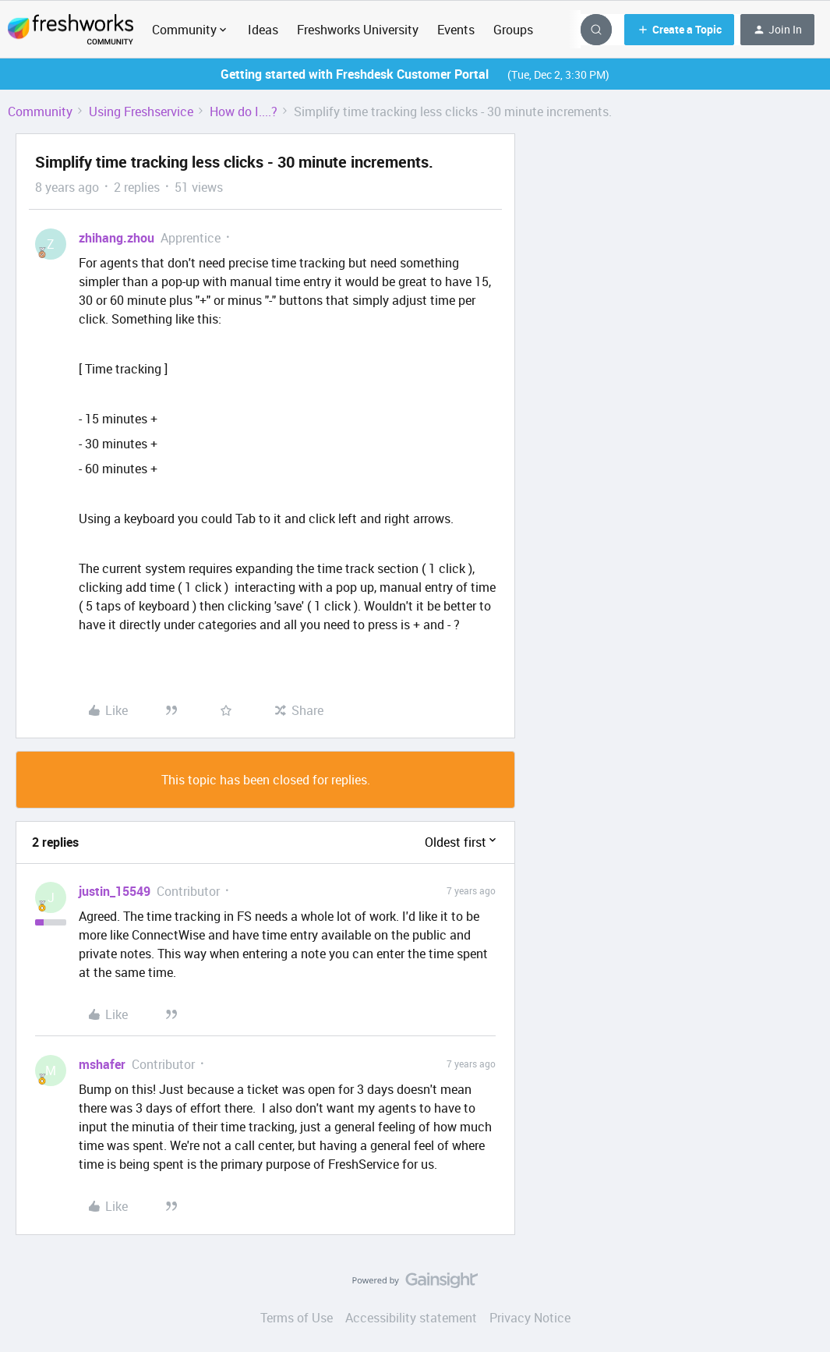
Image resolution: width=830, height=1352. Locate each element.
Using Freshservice (141, 111)
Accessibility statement (411, 1317)
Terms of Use (296, 1317)
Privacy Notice (529, 1317)
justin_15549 (114, 891)
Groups (513, 29)
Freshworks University (358, 29)
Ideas (263, 29)
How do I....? (243, 111)
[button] (679, 29)
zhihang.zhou (116, 237)
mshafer (102, 1064)
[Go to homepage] (70, 29)
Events (456, 29)
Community (40, 111)
